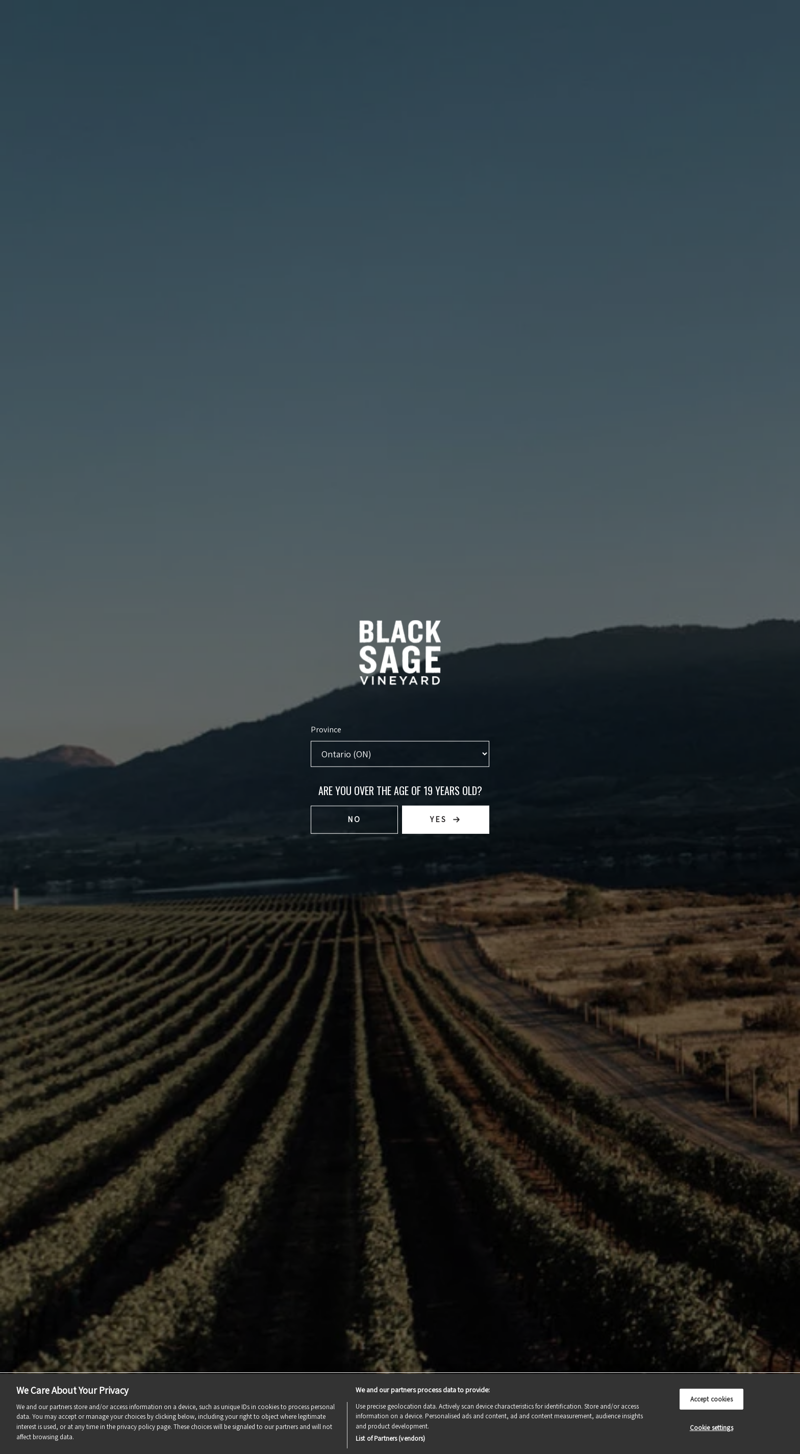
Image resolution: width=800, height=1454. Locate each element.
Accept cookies (711, 1398)
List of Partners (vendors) (390, 1438)
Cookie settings (711, 1427)
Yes (438, 819)
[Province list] (400, 753)
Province (326, 728)
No (354, 819)
